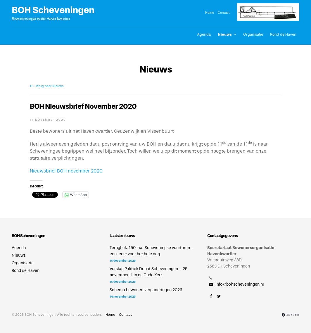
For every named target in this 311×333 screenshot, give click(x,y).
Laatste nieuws (122, 235)
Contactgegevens (222, 235)
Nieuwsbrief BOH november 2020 (66, 171)
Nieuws (225, 34)
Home (209, 13)
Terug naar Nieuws (46, 86)
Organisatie (253, 34)
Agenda (204, 34)
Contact (224, 13)
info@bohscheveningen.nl (235, 284)
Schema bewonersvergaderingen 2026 (146, 289)
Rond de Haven (283, 34)
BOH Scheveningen (53, 10)
